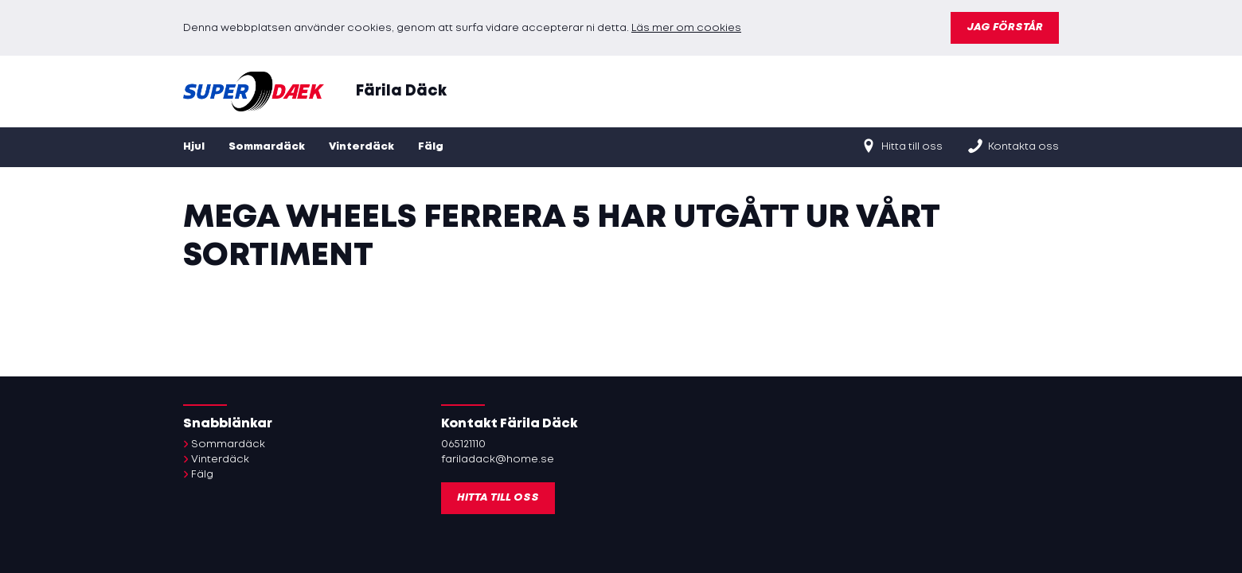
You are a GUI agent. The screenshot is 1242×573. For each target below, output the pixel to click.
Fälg (430, 146)
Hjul (194, 146)
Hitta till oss (901, 145)
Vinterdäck (361, 146)
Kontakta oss (1013, 145)
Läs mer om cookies (686, 28)
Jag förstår (1005, 27)
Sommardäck (266, 146)
